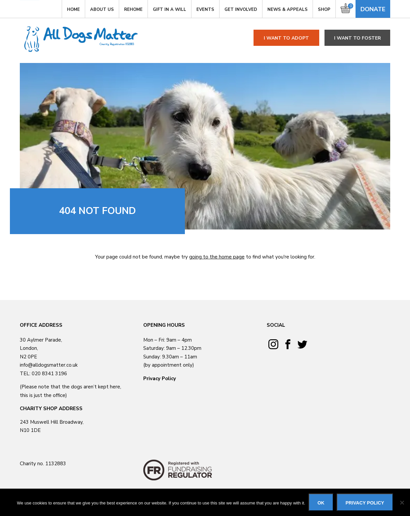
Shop (324, 10)
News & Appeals (287, 10)
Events (205, 10)
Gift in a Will (169, 10)
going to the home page (217, 257)
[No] (401, 502)
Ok (321, 502)
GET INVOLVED (240, 10)
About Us (102, 10)
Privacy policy (365, 502)
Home (73, 10)
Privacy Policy (159, 378)
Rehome (133, 10)
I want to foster (357, 38)
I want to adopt (286, 38)
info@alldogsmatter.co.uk (49, 365)
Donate (372, 9)
